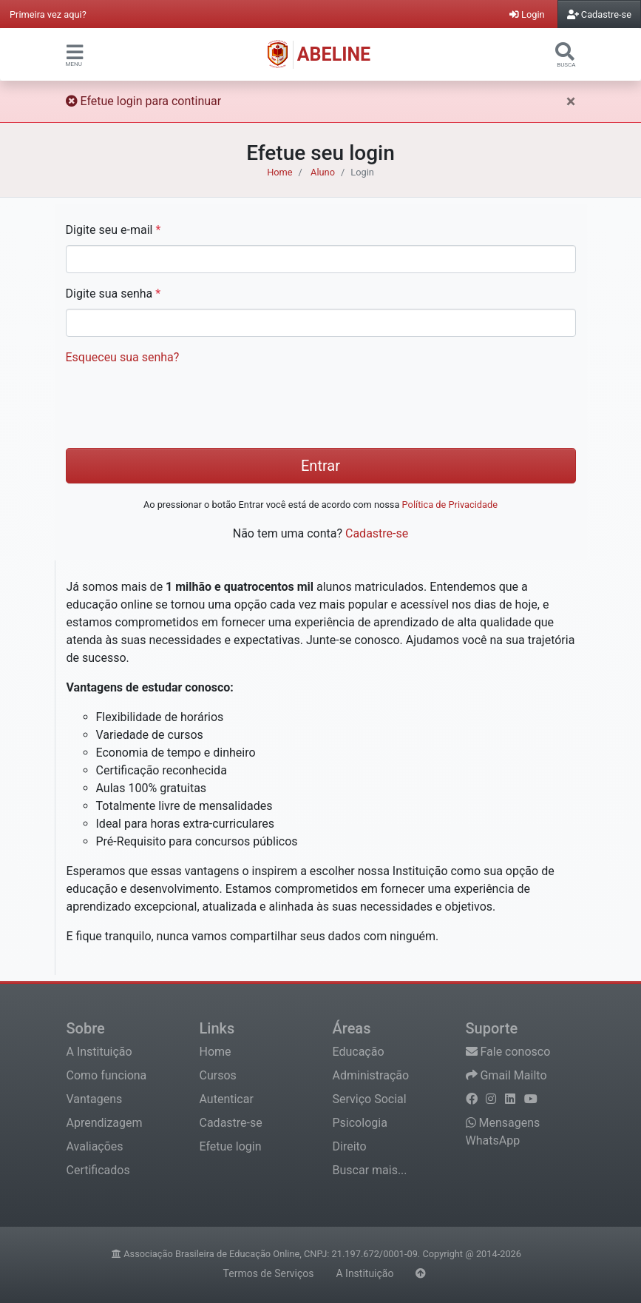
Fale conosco (508, 1052)
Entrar (320, 466)
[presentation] (178, 407)
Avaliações (95, 1146)
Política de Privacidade (450, 504)
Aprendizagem (105, 1123)
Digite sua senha (113, 294)
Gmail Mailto (506, 1075)
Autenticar (227, 1099)
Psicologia (360, 1123)
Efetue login (231, 1146)
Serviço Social (370, 1099)
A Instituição (99, 1052)
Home (279, 172)
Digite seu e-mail (113, 230)
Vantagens (95, 1099)
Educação (358, 1052)
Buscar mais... (370, 1170)
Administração (371, 1075)
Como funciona (107, 1075)
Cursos (218, 1075)
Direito (350, 1146)
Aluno (323, 172)
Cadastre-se (376, 533)
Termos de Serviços (268, 1273)
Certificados (98, 1170)
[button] (75, 51)
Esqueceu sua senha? (123, 357)
